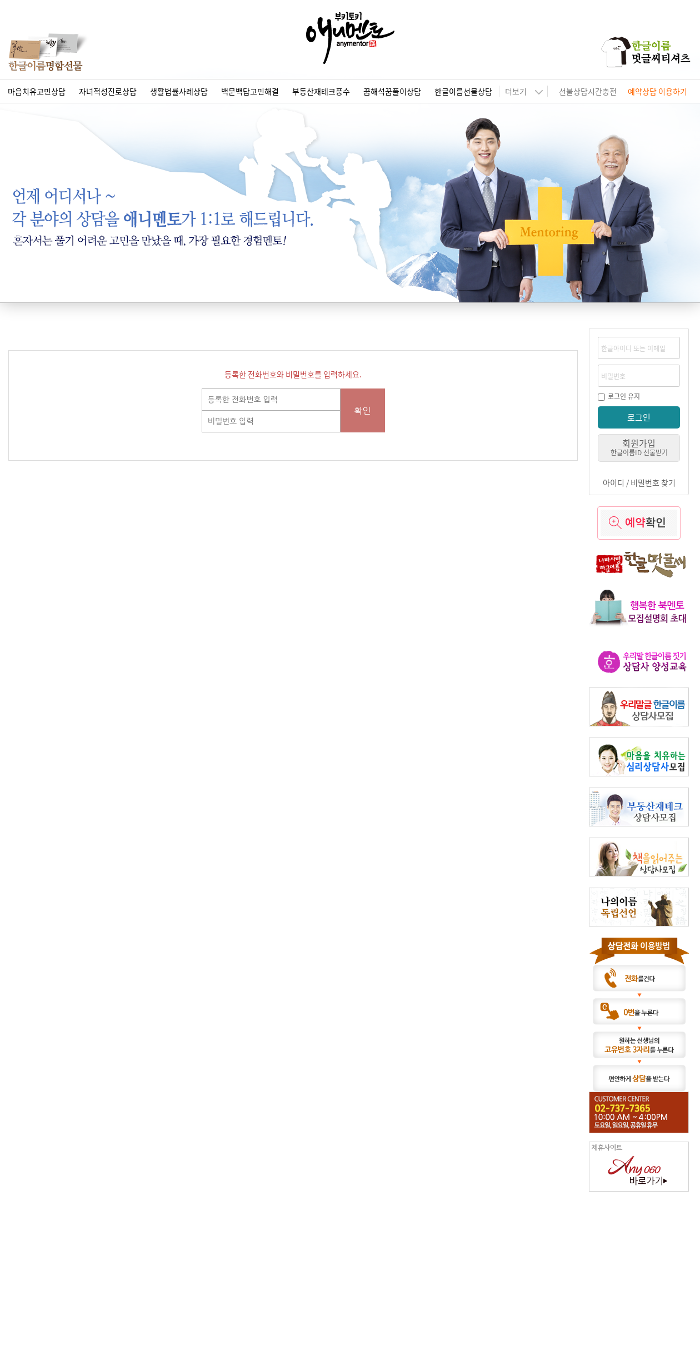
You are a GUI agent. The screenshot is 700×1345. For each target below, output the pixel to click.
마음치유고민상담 (37, 91)
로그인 (639, 417)
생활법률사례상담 (179, 91)
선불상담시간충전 (588, 91)
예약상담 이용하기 (657, 91)
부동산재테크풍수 (321, 91)
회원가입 (639, 446)
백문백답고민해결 (250, 91)
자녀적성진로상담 (108, 91)
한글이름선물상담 (463, 91)
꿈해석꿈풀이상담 (392, 91)
